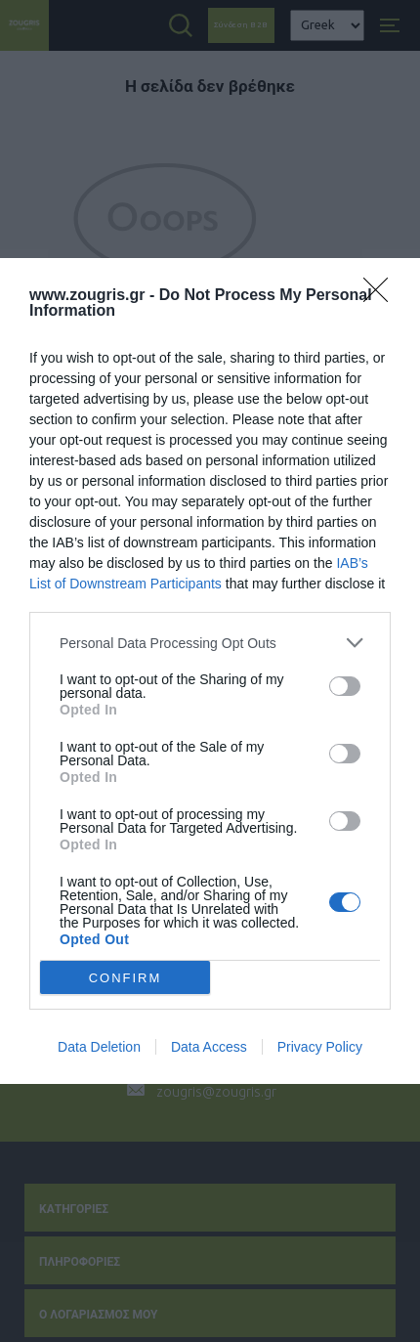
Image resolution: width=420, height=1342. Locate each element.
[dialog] (210, 671)
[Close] (381, 296)
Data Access (209, 1047)
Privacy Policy (319, 1047)
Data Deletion (99, 1047)
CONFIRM (125, 977)
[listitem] (210, 642)
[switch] (344, 686)
